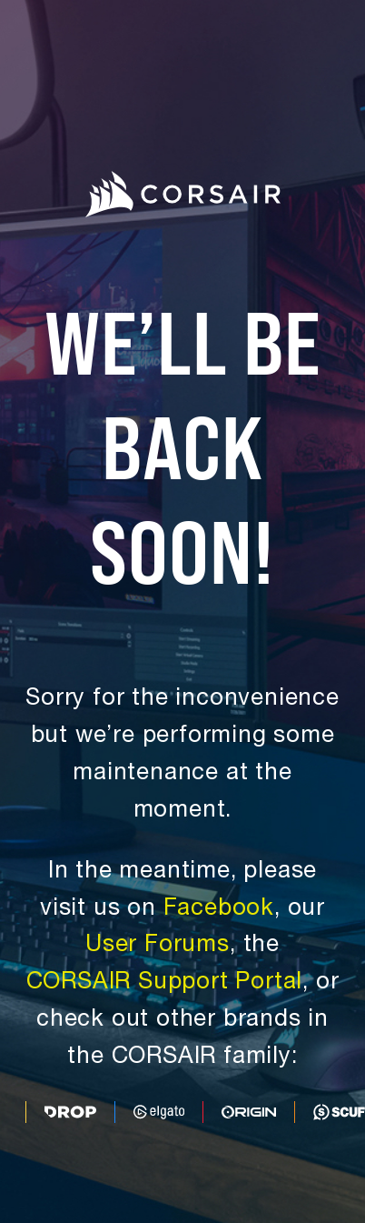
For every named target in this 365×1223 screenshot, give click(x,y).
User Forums (157, 946)
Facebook (218, 909)
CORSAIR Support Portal (164, 983)
